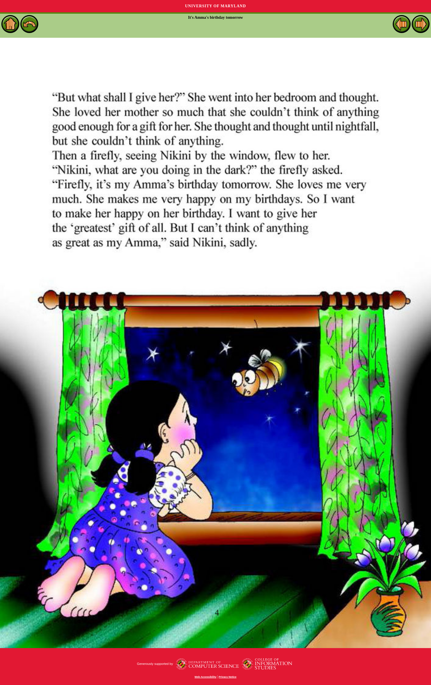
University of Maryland (215, 6)
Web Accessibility (205, 676)
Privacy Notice (228, 676)
